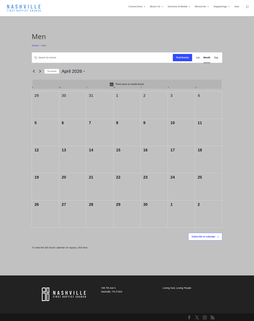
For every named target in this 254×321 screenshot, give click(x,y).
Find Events (182, 57)
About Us (155, 6)
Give (236, 6)
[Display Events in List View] (198, 58)
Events (35, 45)
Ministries (200, 6)
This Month (52, 71)
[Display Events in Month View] (206, 58)
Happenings (220, 6)
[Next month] (40, 71)
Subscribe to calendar (203, 236)
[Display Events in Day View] (216, 58)
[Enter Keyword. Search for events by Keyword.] (102, 58)
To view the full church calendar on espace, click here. (60, 247)
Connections (135, 6)
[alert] (127, 84)
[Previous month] (34, 71)
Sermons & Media (177, 6)
